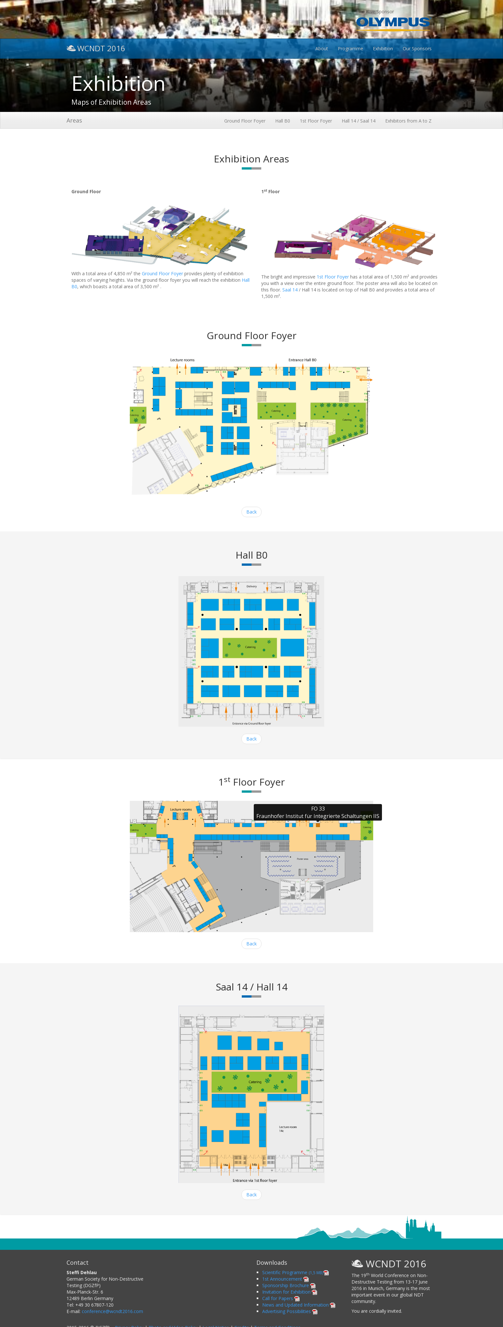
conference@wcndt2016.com (112, 1311)
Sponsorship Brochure (288, 1285)
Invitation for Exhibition (289, 1292)
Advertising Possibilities (289, 1311)
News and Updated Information (298, 1305)
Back (251, 512)
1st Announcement (285, 1279)
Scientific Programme (295, 1272)
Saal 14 (290, 290)
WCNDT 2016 (96, 47)
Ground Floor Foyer (244, 121)
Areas (74, 120)
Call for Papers (281, 1298)
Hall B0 (282, 121)
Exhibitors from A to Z (408, 121)
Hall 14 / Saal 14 (358, 121)
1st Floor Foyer (316, 121)
